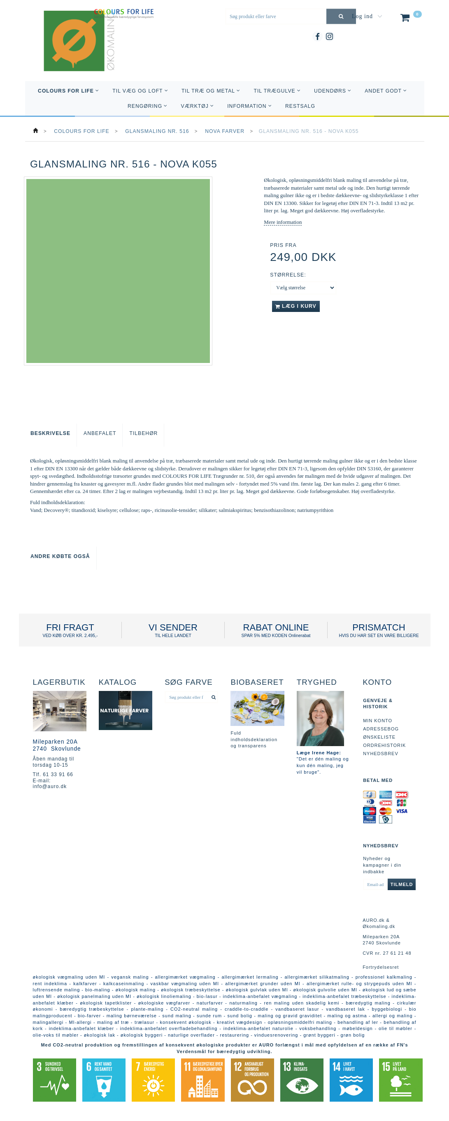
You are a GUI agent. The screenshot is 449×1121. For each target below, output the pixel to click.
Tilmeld (402, 884)
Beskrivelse (50, 433)
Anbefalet (100, 433)
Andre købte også (60, 556)
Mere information (283, 222)
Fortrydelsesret (381, 967)
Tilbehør (143, 433)
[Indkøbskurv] (410, 19)
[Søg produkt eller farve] (341, 16)
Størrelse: (288, 275)
